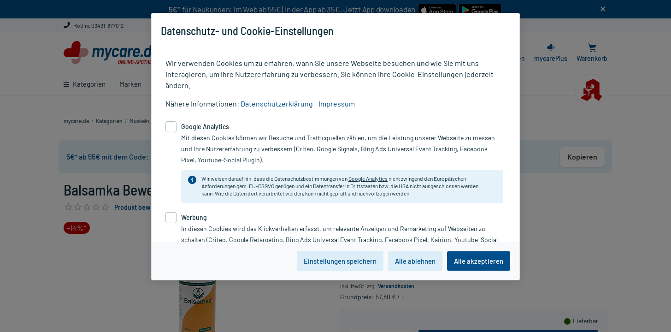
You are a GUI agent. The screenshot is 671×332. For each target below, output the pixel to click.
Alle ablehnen (415, 261)
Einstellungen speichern (340, 261)
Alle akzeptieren (478, 261)
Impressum (336, 103)
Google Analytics (368, 178)
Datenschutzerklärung (277, 103)
